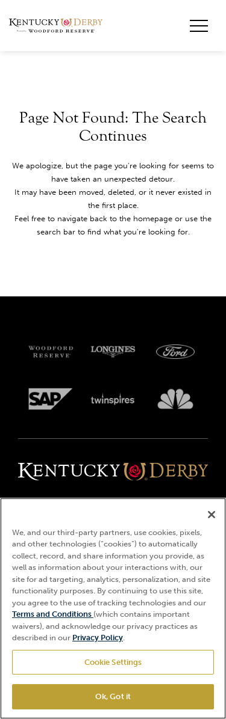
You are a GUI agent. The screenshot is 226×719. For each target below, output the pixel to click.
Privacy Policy (97, 637)
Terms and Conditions (52, 614)
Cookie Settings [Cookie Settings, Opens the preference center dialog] (113, 662)
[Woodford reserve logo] (51, 352)
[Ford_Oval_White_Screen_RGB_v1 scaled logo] (175, 352)
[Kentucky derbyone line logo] (113, 472)
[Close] (211, 514)
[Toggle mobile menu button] (199, 26)
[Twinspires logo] (113, 399)
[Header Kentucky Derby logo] (55, 26)
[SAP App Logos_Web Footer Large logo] (51, 399)
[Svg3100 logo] (175, 399)
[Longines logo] (113, 352)
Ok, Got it (113, 696)
